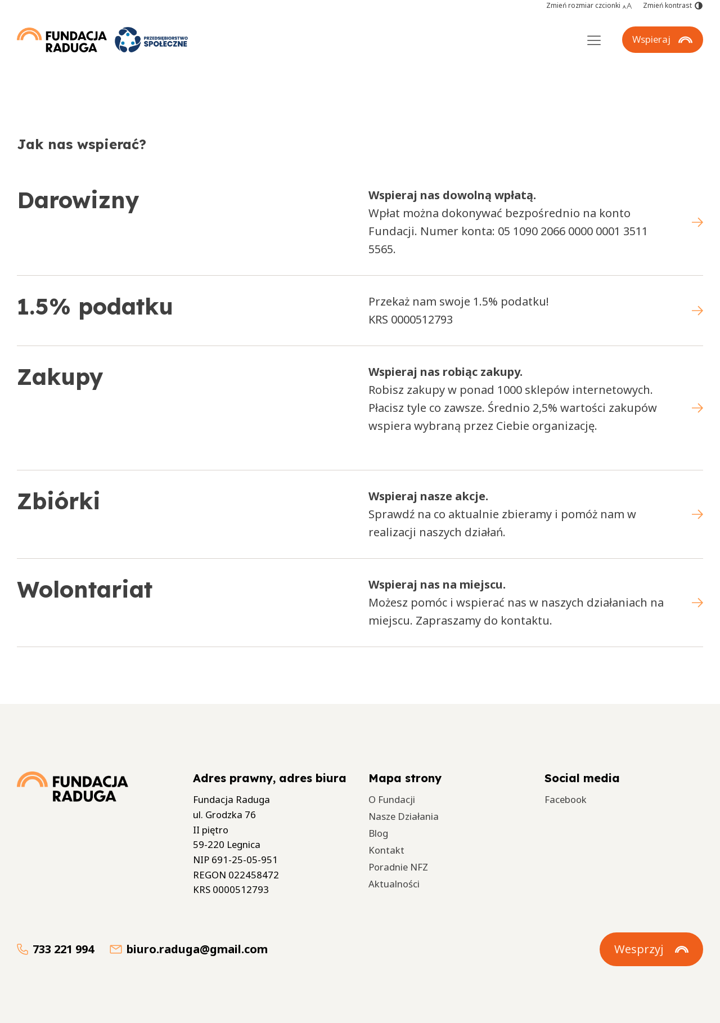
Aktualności (394, 883)
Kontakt (386, 849)
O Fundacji (391, 799)
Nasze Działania (403, 816)
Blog (378, 833)
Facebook (565, 799)
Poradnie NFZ (398, 866)
